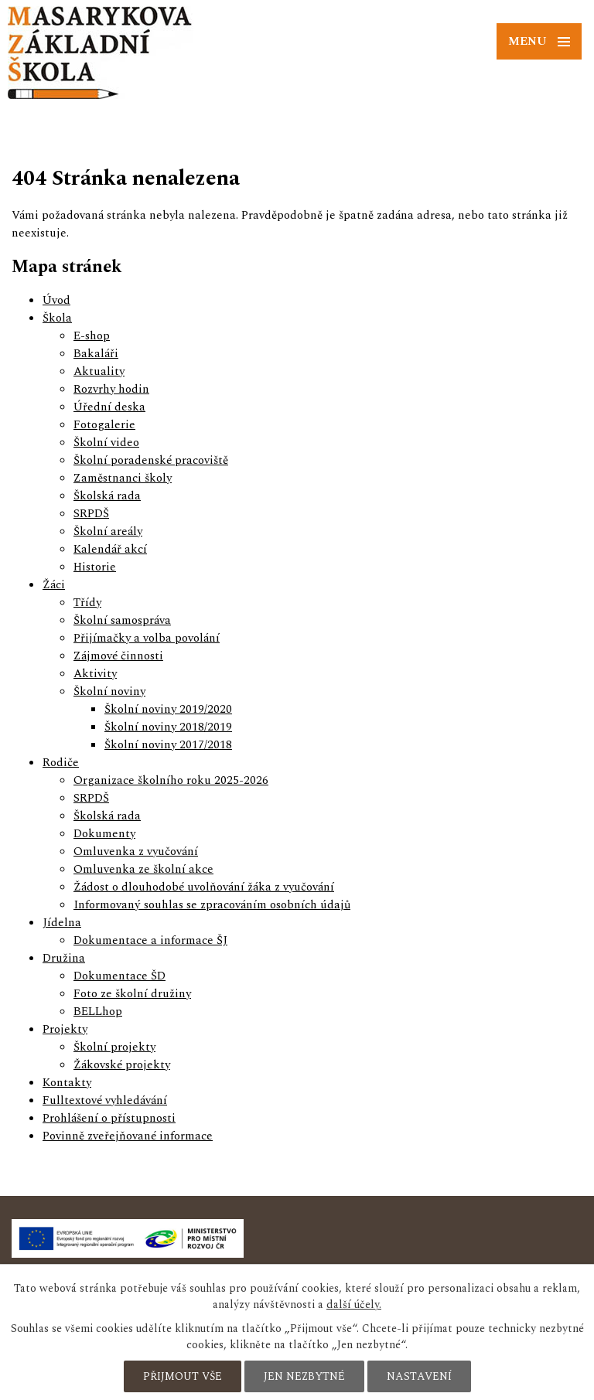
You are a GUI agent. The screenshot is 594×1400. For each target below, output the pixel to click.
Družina (64, 958)
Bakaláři (95, 354)
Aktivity (95, 674)
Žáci (54, 585)
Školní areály (107, 531)
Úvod (56, 300)
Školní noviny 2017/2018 (168, 745)
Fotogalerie (104, 425)
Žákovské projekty (121, 1065)
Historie (94, 567)
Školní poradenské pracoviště (150, 460)
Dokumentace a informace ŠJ (150, 940)
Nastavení (419, 1376)
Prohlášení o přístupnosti (109, 1118)
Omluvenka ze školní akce (143, 869)
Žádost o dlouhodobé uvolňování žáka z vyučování (203, 887)
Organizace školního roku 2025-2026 (170, 780)
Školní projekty (114, 1047)
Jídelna (62, 923)
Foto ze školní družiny (132, 994)
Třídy (87, 602)
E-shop (91, 336)
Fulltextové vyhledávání (105, 1100)
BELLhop (97, 1011)
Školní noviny (109, 691)
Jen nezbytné (304, 1376)
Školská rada (107, 496)
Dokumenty (104, 834)
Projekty (65, 1029)
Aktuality (99, 371)
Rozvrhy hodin (111, 389)
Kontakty (67, 1083)
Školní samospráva (122, 620)
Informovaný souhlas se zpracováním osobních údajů (211, 905)
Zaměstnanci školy (122, 478)
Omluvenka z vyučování (135, 851)
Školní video (106, 442)
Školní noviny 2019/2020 (168, 709)
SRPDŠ (91, 514)
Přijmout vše (182, 1376)
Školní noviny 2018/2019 (168, 727)
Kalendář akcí (110, 549)
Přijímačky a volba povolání (146, 638)
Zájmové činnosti (118, 656)
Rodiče (61, 763)
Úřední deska (109, 407)
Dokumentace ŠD (119, 976)
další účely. (353, 1304)
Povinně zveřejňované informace (128, 1136)
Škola (57, 318)
